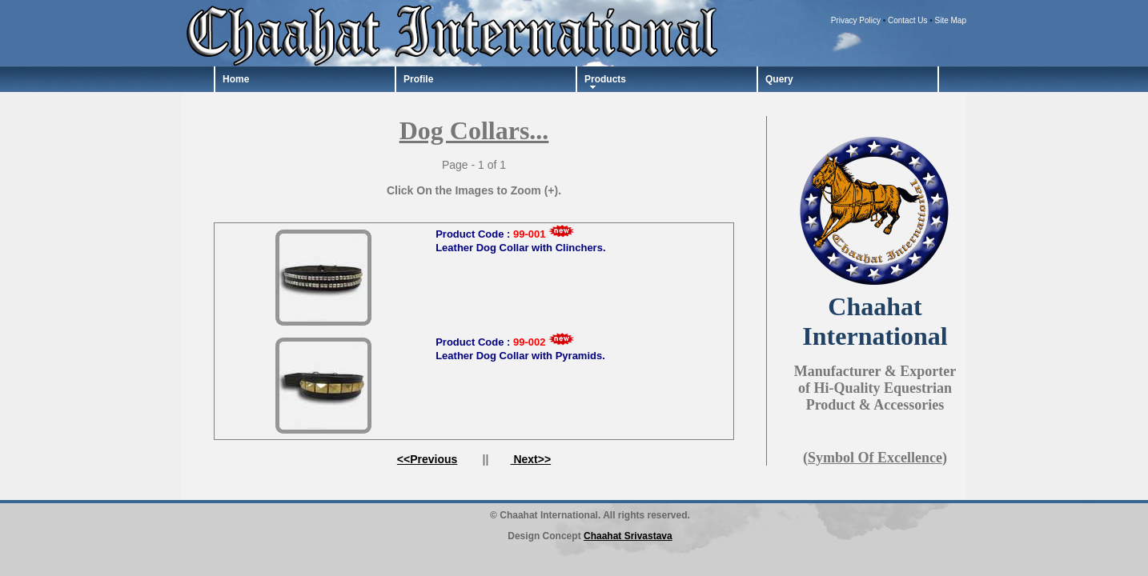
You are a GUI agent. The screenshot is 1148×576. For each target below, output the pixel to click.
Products (605, 79)
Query (779, 79)
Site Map (950, 20)
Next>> (531, 459)
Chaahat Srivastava (628, 536)
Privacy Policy (856, 20)
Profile (418, 79)
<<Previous (427, 459)
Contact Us (907, 20)
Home (236, 79)
